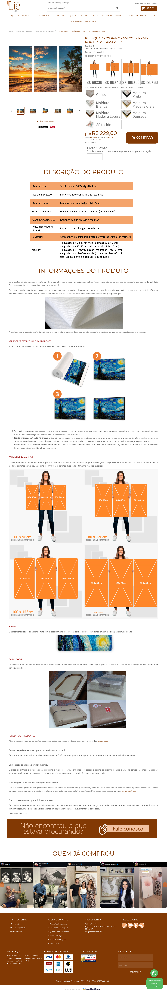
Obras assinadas (112, 16)
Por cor (60, 16)
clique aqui (103, 741)
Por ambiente (44, 16)
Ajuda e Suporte (58, 920)
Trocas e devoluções (58, 940)
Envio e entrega (129, 791)
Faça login (65, 3)
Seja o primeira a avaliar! (94, 52)
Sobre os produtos (19, 928)
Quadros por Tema (22, 16)
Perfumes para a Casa (83, 22)
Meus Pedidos (140, 3)
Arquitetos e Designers (59, 928)
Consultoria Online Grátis (140, 16)
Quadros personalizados (83, 16)
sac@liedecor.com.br (93, 932)
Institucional (18, 920)
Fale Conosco (152, 3)
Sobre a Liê (15, 924)
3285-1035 (91, 924)
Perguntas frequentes (58, 924)
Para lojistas (54, 943)
